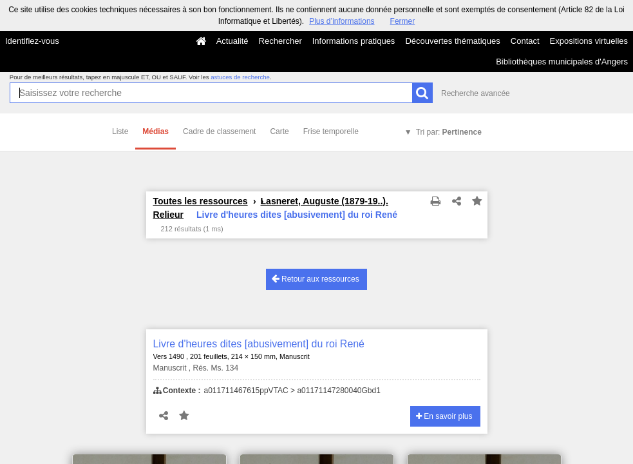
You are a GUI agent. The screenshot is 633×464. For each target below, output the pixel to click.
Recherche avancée (475, 93)
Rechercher (280, 41)
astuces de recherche (240, 77)
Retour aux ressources (315, 279)
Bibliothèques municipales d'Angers (562, 61)
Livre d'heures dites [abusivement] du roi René (259, 343)
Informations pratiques (353, 41)
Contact (525, 41)
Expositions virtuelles (589, 41)
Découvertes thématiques (452, 41)
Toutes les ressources (200, 201)
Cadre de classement (219, 131)
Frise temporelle (331, 131)
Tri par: (449, 132)
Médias (155, 131)
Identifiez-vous (32, 41)
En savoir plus (444, 416)
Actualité (232, 41)
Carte (279, 131)
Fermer (402, 21)
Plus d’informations (341, 21)
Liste (120, 131)
